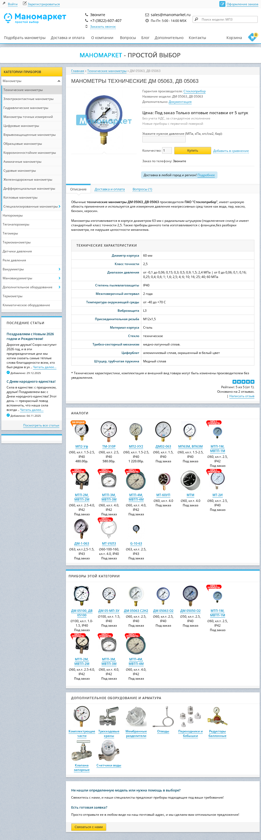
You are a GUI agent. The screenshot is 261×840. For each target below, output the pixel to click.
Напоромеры (13, 215)
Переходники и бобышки (190, 733)
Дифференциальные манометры (29, 188)
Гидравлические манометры (25, 107)
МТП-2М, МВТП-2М (81, 497)
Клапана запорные (82, 767)
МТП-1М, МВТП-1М (217, 448)
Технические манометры (23, 90)
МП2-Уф (81, 446)
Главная (77, 71)
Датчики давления (17, 251)
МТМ (190, 495)
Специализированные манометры (30, 206)
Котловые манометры (20, 197)
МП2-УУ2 (136, 446)
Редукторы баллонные (217, 733)
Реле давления (14, 260)
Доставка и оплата (68, 37)
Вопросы (128, 37)
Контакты (197, 37)
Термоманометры (17, 242)
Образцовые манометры (22, 143)
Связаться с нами (89, 827)
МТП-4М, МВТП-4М (136, 497)
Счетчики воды (108, 765)
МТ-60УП (163, 495)
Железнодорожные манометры (27, 179)
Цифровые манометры (21, 125)
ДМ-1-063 (81, 543)
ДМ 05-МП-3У (108, 610)
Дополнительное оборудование (27, 287)
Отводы (163, 731)
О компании (102, 38)
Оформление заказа (242, 4)
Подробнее (206, 175)
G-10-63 (136, 543)
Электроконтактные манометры (28, 99)
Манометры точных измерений (28, 116)
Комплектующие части (82, 733)
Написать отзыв (241, 396)
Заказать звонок (103, 26)
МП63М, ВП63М (190, 446)
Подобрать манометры (25, 37)
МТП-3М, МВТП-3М (109, 497)
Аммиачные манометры (22, 161)
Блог (145, 37)
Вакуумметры (13, 269)
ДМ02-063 (163, 446)
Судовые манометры (19, 170)
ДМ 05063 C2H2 (136, 610)
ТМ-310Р (108, 446)
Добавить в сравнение (231, 150)
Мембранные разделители (136, 733)
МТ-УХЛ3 (109, 543)
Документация (180, 101)
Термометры (12, 296)
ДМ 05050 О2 (190, 610)
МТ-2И (217, 495)
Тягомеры (10, 233)
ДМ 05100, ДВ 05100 (82, 612)
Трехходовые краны (108, 733)
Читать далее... (44, 367)
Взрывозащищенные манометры (29, 134)
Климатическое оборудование (26, 305)
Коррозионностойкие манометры (29, 152)
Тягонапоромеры (16, 224)
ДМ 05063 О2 (163, 610)
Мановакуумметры (17, 278)
